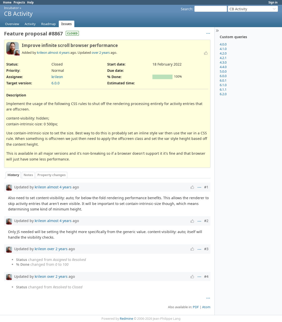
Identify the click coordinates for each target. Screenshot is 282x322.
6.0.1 (223, 80)
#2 (206, 220)
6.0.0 (223, 76)
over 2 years (101, 52)
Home (7, 2)
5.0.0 (223, 71)
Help (30, 2)
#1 (206, 187)
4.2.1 (223, 58)
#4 (206, 276)
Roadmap (48, 24)
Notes (28, 175)
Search (186, 9)
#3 (206, 248)
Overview (12, 24)
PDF (196, 307)
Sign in (272, 2)
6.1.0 (223, 85)
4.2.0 (223, 53)
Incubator (11, 8)
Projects (19, 2)
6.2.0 (223, 94)
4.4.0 (223, 67)
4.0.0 (223, 44)
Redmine (126, 318)
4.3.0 (223, 62)
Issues (66, 24)
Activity (30, 24)
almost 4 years (59, 52)
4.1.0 (223, 48)
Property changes (51, 175)
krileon (42, 52)
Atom (206, 307)
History (13, 175)
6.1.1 (223, 89)
